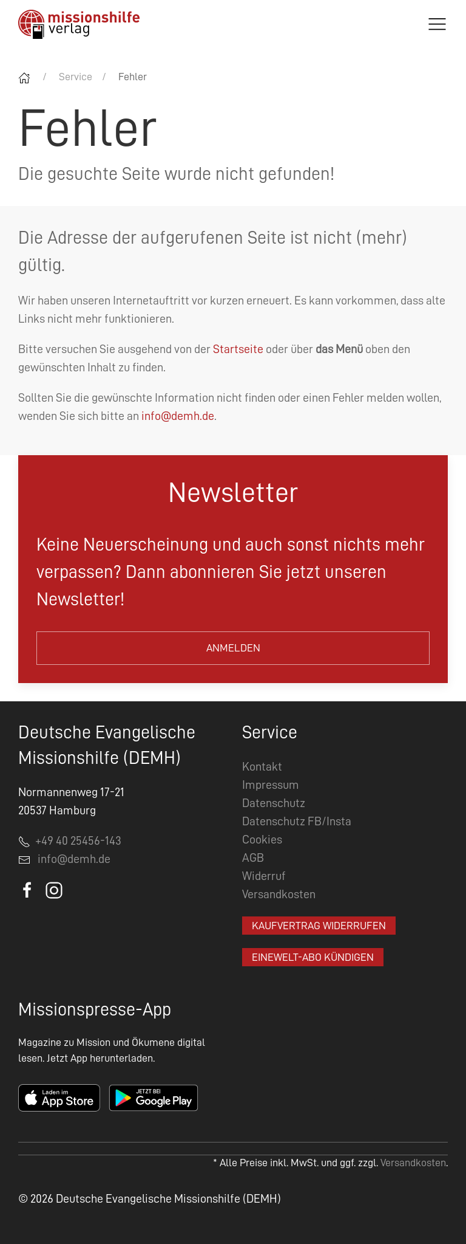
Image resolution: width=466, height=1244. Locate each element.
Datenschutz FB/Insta (296, 821)
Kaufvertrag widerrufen (319, 925)
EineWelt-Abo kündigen (313, 957)
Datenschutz (273, 803)
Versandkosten (279, 894)
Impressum (270, 784)
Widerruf (264, 876)
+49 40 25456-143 (69, 840)
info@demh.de (177, 416)
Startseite (238, 349)
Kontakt (262, 766)
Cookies (262, 839)
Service (75, 76)
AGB (253, 857)
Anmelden (233, 647)
